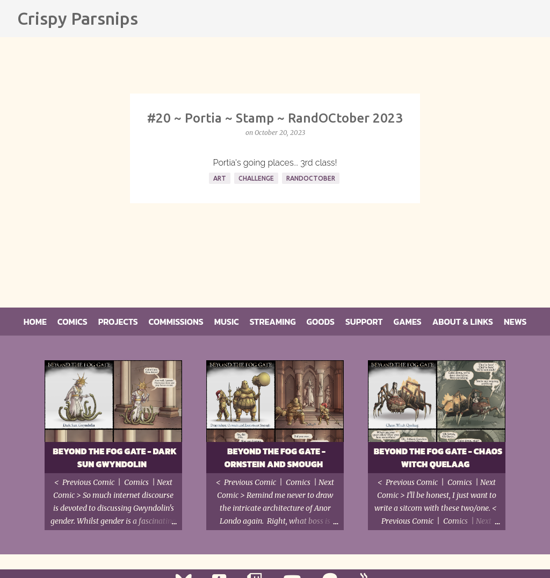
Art (219, 178)
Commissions (176, 321)
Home (35, 321)
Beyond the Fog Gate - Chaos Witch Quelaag (438, 457)
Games (408, 321)
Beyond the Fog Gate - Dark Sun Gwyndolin (115, 457)
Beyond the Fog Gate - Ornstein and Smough (275, 457)
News (515, 321)
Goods (321, 321)
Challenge (256, 178)
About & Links (462, 321)
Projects (118, 321)
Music (226, 321)
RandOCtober (310, 178)
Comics (72, 321)
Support (364, 321)
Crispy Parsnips (77, 18)
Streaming (273, 321)
